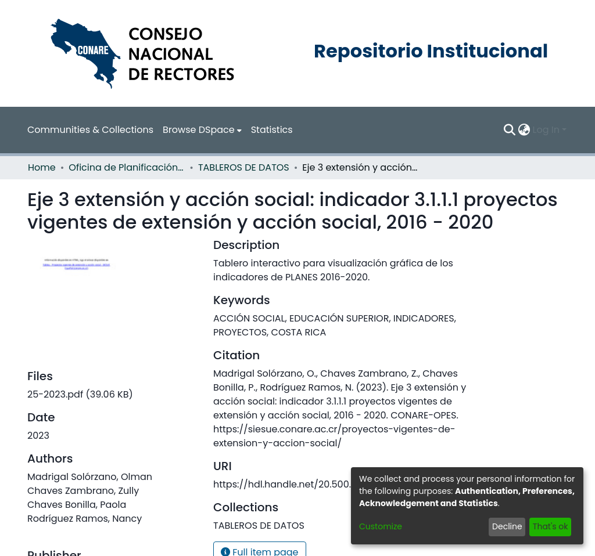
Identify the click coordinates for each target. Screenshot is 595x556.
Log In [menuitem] (546, 129)
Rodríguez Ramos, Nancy (84, 518)
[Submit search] (510, 130)
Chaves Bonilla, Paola (76, 504)
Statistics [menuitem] (272, 129)
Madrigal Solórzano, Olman (89, 476)
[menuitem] (202, 130)
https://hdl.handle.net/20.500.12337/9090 (308, 484)
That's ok (550, 526)
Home (42, 167)
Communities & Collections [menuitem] (90, 129)
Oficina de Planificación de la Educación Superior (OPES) (127, 167)
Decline (507, 526)
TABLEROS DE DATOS (243, 167)
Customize (380, 526)
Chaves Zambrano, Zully (83, 490)
